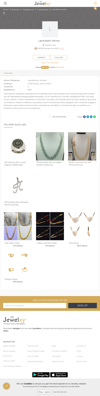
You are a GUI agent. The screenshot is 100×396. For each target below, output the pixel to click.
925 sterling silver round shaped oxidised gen (15, 163)
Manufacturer (28, 9)
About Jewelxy (9, 351)
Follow (59, 57)
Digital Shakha (9, 346)
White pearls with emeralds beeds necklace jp (49, 163)
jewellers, (37, 328)
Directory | (7, 356)
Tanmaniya (74, 243)
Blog (54, 346)
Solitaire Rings (10, 279)
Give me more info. (60, 392)
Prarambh (56, 356)
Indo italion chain (12, 243)
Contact (41, 57)
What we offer (9, 361)
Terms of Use (81, 361)
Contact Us (81, 346)
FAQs (78, 351)
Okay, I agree (44, 392)
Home (5, 9)
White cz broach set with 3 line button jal (80, 163)
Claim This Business (50, 63)
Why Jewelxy (33, 346)
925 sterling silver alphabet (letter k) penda (16, 203)
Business (15, 9)
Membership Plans (35, 361)
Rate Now (60, 67)
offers (5, 331)
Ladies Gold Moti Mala (47, 243)
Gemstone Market (59, 351)
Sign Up (83, 305)
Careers (79, 356)
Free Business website (12, 366)
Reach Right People (36, 351)
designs (16, 328)
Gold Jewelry (42, 9)
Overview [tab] (8, 73)
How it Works (33, 356)
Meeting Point (58, 361)
